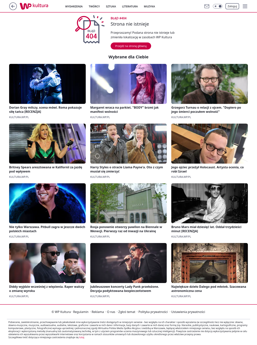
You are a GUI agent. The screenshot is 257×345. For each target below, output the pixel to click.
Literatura (130, 6)
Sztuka (111, 6)
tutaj (81, 337)
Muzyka (149, 6)
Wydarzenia (74, 6)
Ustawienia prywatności (187, 312)
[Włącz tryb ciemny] (217, 6)
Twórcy (94, 6)
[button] (245, 6)
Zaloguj (232, 6)
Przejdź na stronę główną (131, 46)
